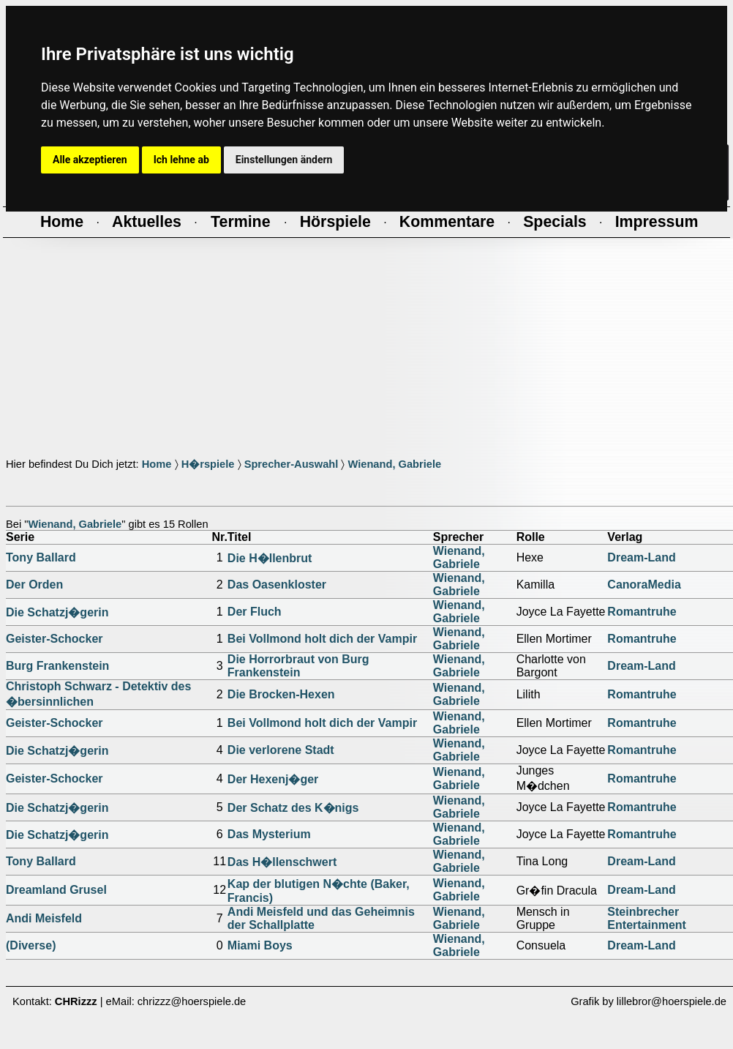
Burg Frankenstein (57, 666)
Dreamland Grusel (56, 890)
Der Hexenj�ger (273, 779)
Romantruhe (641, 611)
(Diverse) (31, 945)
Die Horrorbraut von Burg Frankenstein (298, 666)
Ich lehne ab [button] (181, 159)
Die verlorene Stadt (281, 750)
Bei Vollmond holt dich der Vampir (322, 638)
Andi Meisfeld (44, 918)
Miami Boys (260, 945)
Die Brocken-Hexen (281, 694)
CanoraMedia (643, 584)
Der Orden (34, 584)
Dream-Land (641, 557)
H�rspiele (208, 464)
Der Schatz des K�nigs (293, 808)
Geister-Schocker (54, 638)
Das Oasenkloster (277, 584)
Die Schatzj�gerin (57, 612)
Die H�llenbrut (270, 558)
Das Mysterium (269, 834)
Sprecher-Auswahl (291, 464)
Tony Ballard (41, 557)
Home (157, 464)
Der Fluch (255, 611)
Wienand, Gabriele (394, 464)
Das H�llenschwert (282, 862)
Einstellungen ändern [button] (284, 159)
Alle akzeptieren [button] (90, 159)
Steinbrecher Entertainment (646, 918)
